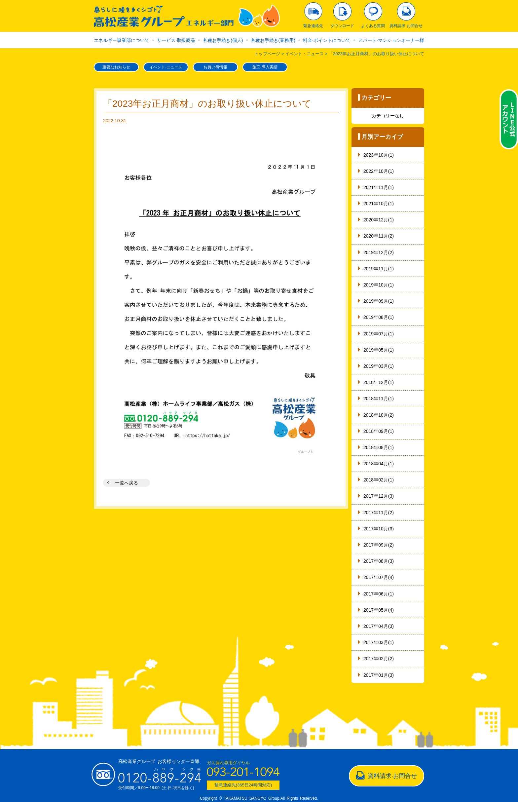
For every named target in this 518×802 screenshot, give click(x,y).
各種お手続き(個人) (223, 40)
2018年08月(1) (378, 447)
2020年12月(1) (378, 219)
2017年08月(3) (378, 561)
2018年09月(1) (378, 431)
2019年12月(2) (378, 252)
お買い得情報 (215, 67)
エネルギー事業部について (121, 40)
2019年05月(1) (378, 350)
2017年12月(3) (378, 496)
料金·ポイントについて (327, 40)
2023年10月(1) (378, 155)
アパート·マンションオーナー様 (391, 40)
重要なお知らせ (116, 67)
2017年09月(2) (378, 545)
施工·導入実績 (264, 67)
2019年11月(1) (378, 268)
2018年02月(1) (378, 479)
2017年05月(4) (378, 610)
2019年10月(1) (378, 284)
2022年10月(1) (378, 171)
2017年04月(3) (378, 626)
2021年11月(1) (378, 187)
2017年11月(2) (378, 512)
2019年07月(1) (378, 333)
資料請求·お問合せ (392, 776)
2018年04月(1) (378, 463)
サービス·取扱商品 (176, 40)
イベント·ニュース (165, 67)
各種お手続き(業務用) (273, 40)
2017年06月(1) (378, 593)
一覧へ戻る (126, 482)
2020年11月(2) (378, 236)
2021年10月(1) (378, 203)
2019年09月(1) (378, 301)
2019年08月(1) (378, 317)
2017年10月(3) (378, 528)
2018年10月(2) (378, 415)
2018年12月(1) (378, 382)
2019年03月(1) (378, 366)
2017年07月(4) (378, 577)
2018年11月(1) (378, 398)
